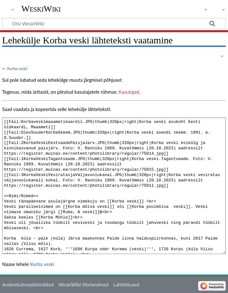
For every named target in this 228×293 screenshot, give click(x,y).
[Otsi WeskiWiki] (114, 23)
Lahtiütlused (126, 284)
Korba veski (17, 68)
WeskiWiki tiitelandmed (84, 284)
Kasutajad (129, 92)
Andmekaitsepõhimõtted (28, 284)
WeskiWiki (41, 9)
